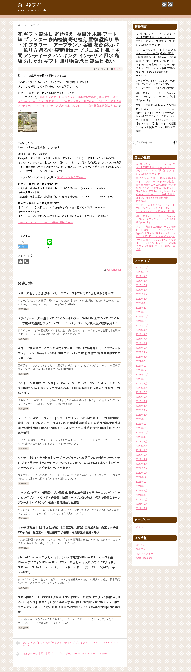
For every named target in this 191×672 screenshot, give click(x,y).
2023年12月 (142, 370)
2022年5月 (142, 455)
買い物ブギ (29, 4)
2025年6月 (142, 290)
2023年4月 (142, 406)
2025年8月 (142, 281)
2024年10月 (142, 325)
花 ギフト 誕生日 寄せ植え (71, 177)
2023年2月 (142, 414)
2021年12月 (142, 477)
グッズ (117, 69)
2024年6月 (142, 343)
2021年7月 (142, 499)
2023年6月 (142, 397)
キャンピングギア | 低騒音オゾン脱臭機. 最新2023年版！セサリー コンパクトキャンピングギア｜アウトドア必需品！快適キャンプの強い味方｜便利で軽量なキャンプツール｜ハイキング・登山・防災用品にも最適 (69, 497)
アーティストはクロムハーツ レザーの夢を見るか (45, 222)
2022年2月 (142, 468)
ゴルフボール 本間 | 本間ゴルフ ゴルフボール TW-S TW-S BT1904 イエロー (61, 654)
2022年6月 (142, 450)
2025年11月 (142, 267)
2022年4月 (142, 459)
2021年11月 (142, 481)
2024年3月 (142, 356)
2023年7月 (142, 392)
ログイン (141, 544)
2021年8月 (142, 495)
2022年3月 (142, 464)
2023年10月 (142, 379)
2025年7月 (142, 285)
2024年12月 (142, 316)
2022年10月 (142, 432)
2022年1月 (142, 472)
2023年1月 (142, 419)
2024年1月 (142, 365)
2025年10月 (142, 272)
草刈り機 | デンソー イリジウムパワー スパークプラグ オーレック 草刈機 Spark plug (155, 97)
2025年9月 (142, 276)
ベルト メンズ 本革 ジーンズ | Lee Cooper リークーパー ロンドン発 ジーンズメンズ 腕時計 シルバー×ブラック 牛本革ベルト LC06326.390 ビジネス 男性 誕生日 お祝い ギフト (69, 388)
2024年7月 (142, 339)
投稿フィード (143, 549)
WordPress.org (144, 558)
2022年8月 (142, 441)
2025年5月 (142, 294)
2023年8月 (142, 388)
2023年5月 (142, 401)
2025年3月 (142, 303)
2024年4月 (142, 352)
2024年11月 (142, 321)
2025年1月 (142, 312)
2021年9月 (142, 490)
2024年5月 (142, 348)
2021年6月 (142, 504)
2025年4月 (142, 298)
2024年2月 (142, 361)
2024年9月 (142, 330)
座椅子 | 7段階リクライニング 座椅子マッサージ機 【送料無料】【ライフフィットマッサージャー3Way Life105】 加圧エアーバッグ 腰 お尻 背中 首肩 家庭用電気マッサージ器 (69, 353)
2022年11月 (142, 428)
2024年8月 (142, 334)
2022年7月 (142, 446)
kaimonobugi (114, 269)
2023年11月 (142, 374)
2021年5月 (142, 508)
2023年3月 (142, 410)
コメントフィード (145, 553)
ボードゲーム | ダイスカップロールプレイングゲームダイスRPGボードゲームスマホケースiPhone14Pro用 (156, 84)
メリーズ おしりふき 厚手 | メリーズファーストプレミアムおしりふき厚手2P (66, 293)
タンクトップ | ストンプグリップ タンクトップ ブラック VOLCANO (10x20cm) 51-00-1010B (67, 643)
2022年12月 (142, 423)
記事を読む (23, 309)
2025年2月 (142, 307)
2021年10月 (142, 486)
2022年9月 (142, 437)
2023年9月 (142, 383)
